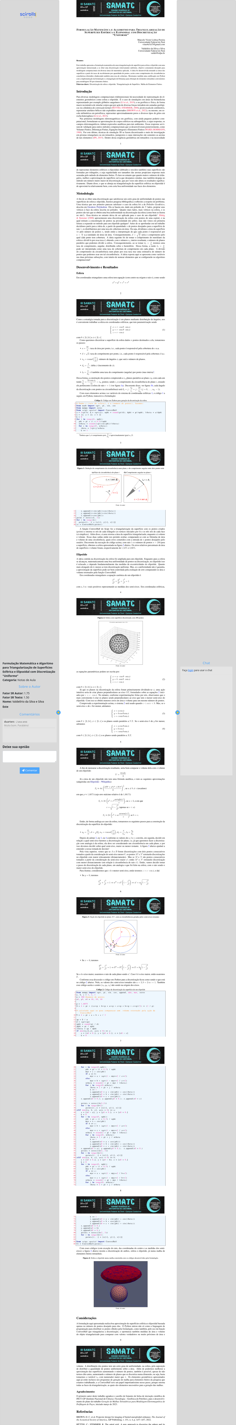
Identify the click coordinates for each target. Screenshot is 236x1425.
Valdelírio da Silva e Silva (28, 701)
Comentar (29, 770)
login (191, 670)
